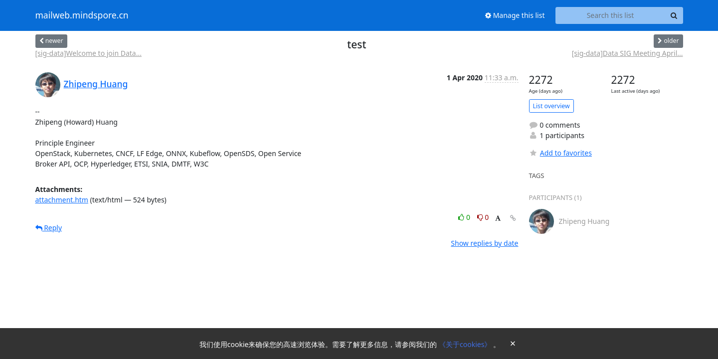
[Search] (674, 15)
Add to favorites (560, 153)
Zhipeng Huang (96, 84)
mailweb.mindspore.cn (82, 15)
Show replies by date (484, 243)
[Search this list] (610, 15)
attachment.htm (61, 199)
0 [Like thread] (465, 217)
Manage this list (515, 15)
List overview (551, 106)
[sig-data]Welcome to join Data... (88, 53)
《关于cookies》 (466, 344)
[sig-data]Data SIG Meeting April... (627, 53)
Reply (48, 227)
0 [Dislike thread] (483, 217)
